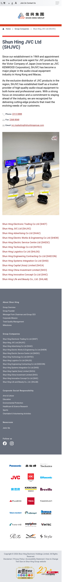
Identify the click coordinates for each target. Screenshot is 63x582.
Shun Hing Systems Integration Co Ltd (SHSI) (25, 260)
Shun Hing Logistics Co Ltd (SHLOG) (21, 251)
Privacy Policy (19, 559)
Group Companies (20, 29)
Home (6, 29)
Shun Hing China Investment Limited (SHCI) (24, 270)
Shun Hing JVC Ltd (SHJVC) (16, 228)
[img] (15, 466)
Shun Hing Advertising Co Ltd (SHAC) (21, 233)
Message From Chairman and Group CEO (19, 314)
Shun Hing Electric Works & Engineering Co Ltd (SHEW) (30, 237)
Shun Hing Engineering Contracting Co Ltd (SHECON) (29, 256)
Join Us (23, 3)
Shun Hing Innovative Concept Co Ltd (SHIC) (25, 274)
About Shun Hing (11, 302)
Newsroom (8, 422)
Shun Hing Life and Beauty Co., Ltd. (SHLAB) (25, 279)
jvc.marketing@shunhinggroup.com (28, 125)
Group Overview (9, 307)
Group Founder (9, 311)
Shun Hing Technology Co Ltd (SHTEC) (22, 247)
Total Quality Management (13, 322)
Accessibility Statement (35, 559)
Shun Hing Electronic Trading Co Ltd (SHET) (24, 224)
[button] (9, 3)
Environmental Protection (13, 403)
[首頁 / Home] (30, 14)
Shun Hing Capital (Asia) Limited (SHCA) (23, 265)
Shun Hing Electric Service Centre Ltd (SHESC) (26, 242)
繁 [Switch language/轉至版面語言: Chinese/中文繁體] (2, 3)
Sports (5, 410)
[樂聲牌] (31, 466)
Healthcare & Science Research (15, 406)
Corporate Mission (10, 318)
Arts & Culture (8, 396)
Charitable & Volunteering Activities (17, 414)
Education (7, 399)
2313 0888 (17, 114)
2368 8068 (14, 119)
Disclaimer (7, 559)
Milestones (7, 325)
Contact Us (31, 3)
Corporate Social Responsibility (18, 391)
